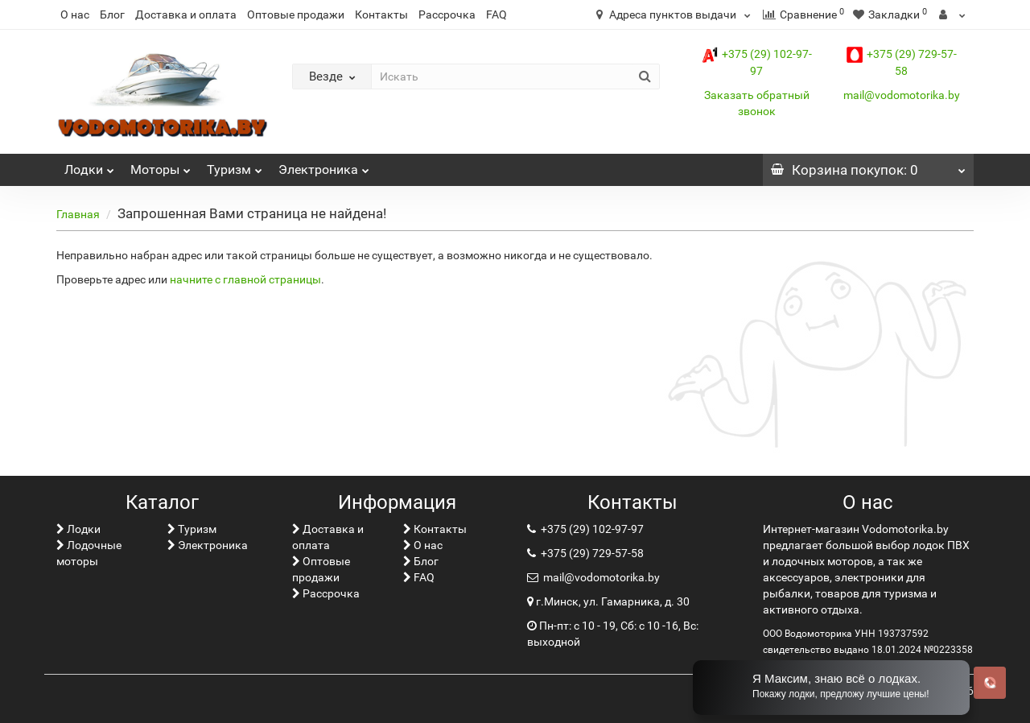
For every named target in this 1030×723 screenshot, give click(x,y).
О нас (74, 14)
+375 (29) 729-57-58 (591, 553)
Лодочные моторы (89, 553)
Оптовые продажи (295, 14)
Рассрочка (447, 14)
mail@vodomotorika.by (901, 95)
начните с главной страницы (245, 279)
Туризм (234, 165)
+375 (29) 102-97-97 (591, 529)
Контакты (381, 14)
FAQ (496, 14)
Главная (78, 214)
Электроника (323, 165)
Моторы (160, 165)
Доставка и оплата (186, 14)
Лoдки (89, 165)
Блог (112, 14)
